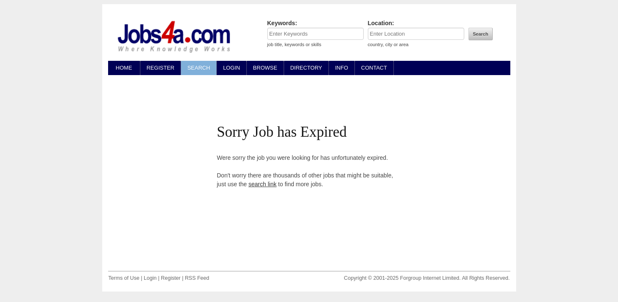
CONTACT (374, 68)
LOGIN (231, 68)
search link (262, 184)
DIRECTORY (306, 68)
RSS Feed (197, 278)
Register (171, 278)
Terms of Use (124, 278)
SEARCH (198, 68)
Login (150, 278)
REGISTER (160, 68)
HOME (124, 68)
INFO (341, 68)
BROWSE (265, 68)
